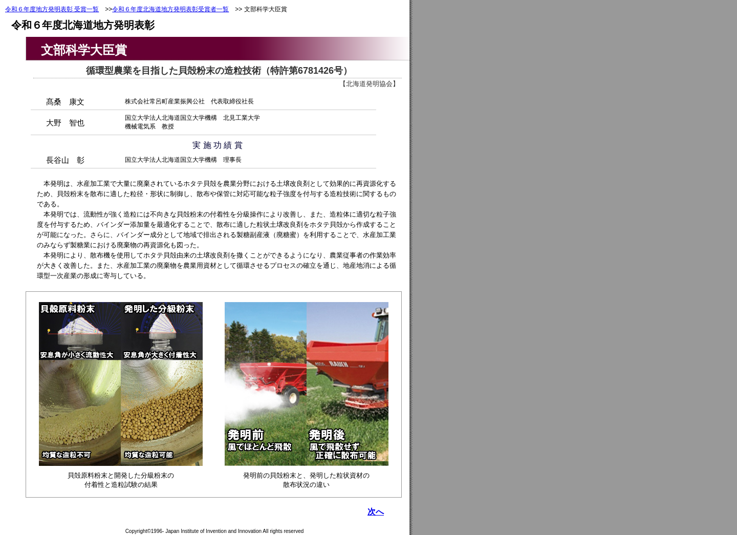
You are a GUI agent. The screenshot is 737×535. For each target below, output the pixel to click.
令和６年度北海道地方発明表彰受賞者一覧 (170, 9)
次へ (375, 511)
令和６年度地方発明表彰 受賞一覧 (52, 9)
